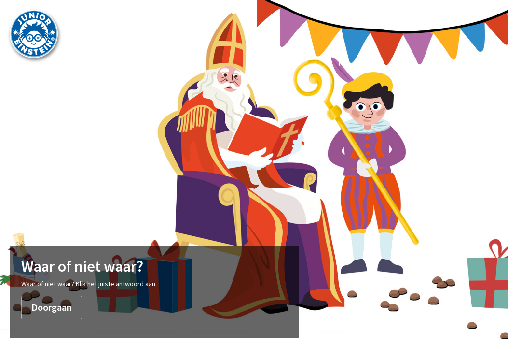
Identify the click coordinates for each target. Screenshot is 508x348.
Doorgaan (51, 307)
